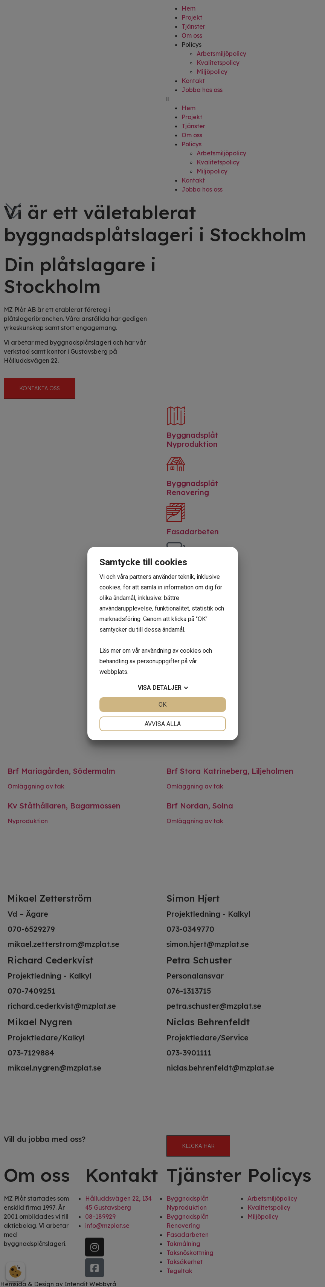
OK (162, 704)
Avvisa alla (163, 723)
